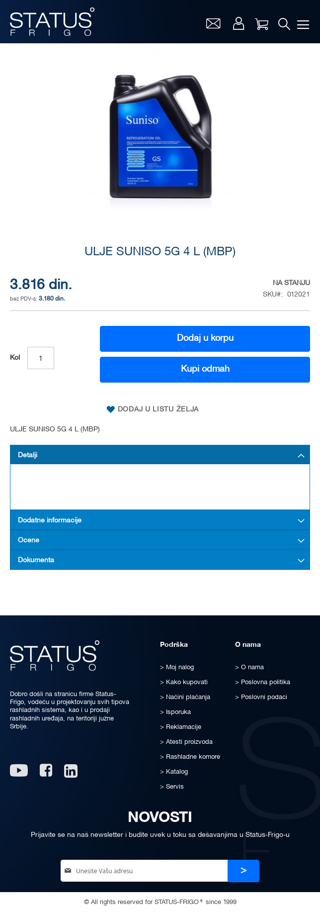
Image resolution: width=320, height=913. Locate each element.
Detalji (27, 455)
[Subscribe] (243, 871)
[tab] (160, 455)
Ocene (28, 540)
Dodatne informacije (49, 520)
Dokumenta (36, 560)
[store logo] (52, 21)
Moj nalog (238, 23)
